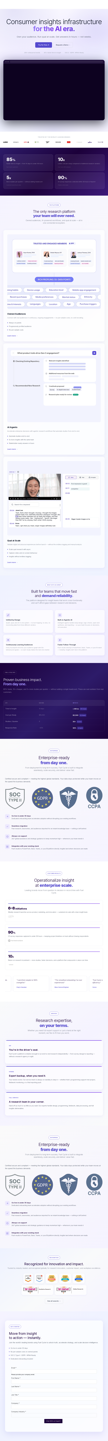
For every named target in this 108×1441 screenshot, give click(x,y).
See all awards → (54, 1301)
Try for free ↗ (43, 45)
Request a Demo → (63, 45)
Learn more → (12, 336)
